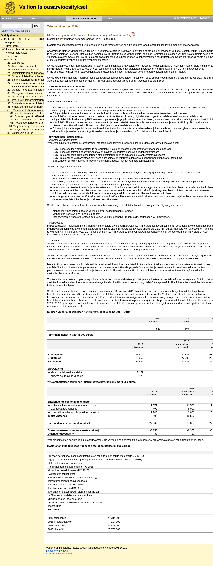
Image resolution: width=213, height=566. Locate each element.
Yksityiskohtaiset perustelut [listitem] (19, 49)
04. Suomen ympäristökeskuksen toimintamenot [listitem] (39, 116)
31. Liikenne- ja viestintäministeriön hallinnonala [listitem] (34, 96)
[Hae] (36, 26)
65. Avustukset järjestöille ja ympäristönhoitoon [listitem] (36, 122)
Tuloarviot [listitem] (11, 56)
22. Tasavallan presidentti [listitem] (21, 66)
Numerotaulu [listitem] (10, 45)
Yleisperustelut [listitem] (12, 42)
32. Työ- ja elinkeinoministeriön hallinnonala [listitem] (32, 99)
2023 (59, 18)
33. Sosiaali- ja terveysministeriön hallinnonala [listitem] (33, 103)
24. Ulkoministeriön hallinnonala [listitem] (25, 72)
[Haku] (16, 26)
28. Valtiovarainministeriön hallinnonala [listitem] (29, 86)
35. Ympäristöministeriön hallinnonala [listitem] (28, 106)
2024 (46, 18)
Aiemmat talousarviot (84, 18)
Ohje (109, 18)
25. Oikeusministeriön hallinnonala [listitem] (26, 76)
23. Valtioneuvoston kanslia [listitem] (22, 69)
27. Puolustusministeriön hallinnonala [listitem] (28, 83)
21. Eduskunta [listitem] (14, 62)
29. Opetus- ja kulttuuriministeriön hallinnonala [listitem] (33, 89)
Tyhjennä (25, 30)
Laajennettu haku (11, 30)
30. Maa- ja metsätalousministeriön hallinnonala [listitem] (34, 93)
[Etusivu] (8, 7)
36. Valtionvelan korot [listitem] (19, 132)
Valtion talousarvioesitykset (53, 7)
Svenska (204, 18)
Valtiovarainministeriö (185, 18)
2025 (33, 18)
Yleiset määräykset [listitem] (16, 52)
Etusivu (6, 18)
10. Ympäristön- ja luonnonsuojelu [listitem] (28, 126)
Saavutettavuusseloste (59, 553)
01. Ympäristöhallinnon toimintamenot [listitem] (30, 110)
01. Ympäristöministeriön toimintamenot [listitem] (32, 113)
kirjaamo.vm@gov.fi (57, 550)
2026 (20, 18)
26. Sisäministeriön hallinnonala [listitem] (25, 79)
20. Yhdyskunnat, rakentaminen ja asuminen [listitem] (34, 129)
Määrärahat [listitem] (11, 59)
